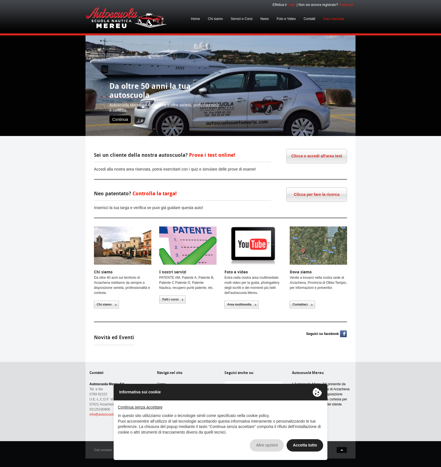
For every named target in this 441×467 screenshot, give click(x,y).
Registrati (346, 5)
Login (291, 5)
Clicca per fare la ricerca (316, 194)
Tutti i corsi (170, 299)
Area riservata (333, 19)
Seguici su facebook (322, 334)
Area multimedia (239, 304)
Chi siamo (215, 19)
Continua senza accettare (140, 407)
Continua (120, 119)
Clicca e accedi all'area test (316, 156)
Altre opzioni (267, 445)
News (264, 19)
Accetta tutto (305, 445)
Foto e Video (286, 19)
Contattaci (300, 304)
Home (195, 19)
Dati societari (103, 450)
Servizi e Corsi (241, 19)
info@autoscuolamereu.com (110, 414)
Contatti (309, 19)
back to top (342, 450)
